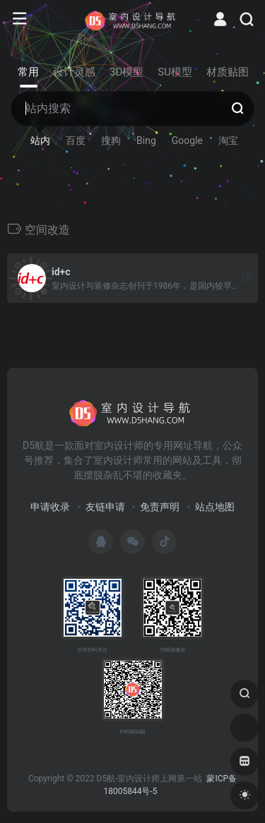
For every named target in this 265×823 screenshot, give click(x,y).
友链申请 (105, 506)
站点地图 (215, 506)
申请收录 (50, 506)
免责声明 (159, 506)
